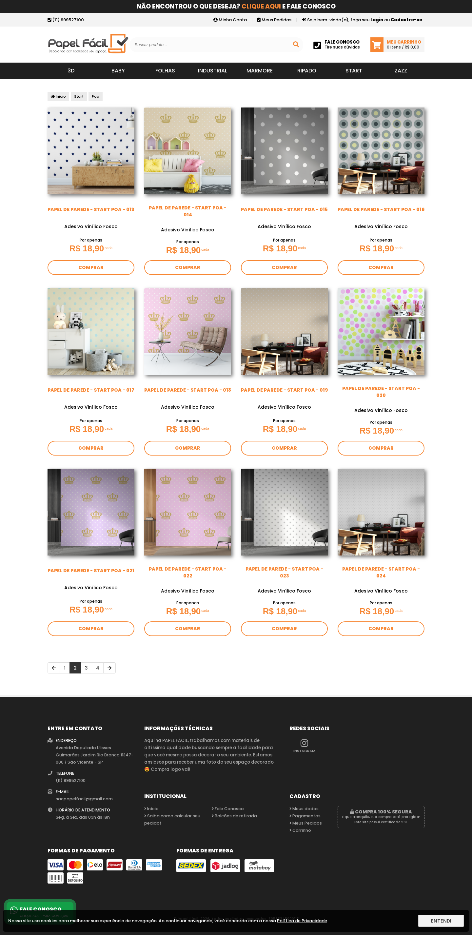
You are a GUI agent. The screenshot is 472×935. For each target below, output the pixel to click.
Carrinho (300, 830)
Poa (95, 96)
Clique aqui (261, 6)
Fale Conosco (228, 808)
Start (353, 70)
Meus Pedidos (274, 20)
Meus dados (304, 808)
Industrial (212, 70)
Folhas (165, 70)
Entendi (441, 921)
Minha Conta (230, 20)
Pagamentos (305, 816)
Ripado (306, 70)
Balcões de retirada (234, 816)
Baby (118, 70)
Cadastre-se (406, 20)
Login (376, 20)
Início (58, 96)
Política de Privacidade (302, 921)
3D (71, 70)
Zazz (401, 70)
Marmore (259, 70)
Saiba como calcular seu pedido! (172, 819)
